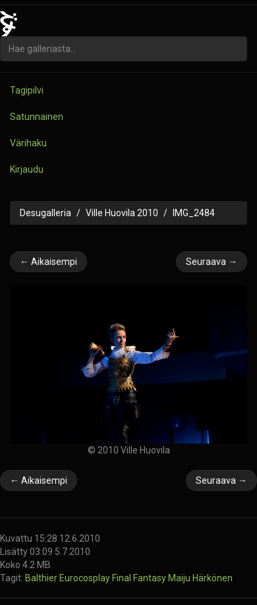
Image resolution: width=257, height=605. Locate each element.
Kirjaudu (26, 169)
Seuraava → (211, 261)
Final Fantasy (140, 578)
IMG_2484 (194, 213)
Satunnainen (36, 116)
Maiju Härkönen (200, 578)
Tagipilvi (26, 90)
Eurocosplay (85, 578)
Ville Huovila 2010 (122, 213)
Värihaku (28, 143)
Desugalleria (45, 213)
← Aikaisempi (48, 261)
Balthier (42, 578)
